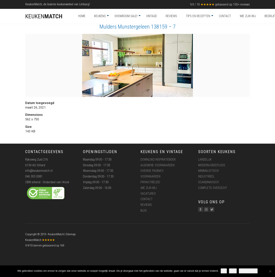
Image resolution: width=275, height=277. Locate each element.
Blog (143, 210)
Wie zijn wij (248, 16)
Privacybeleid (150, 182)
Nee (232, 270)
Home (81, 16)
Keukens (100, 16)
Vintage (151, 16)
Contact (225, 16)
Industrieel (206, 176)
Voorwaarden (150, 176)
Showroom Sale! (126, 16)
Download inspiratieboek (158, 159)
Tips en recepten (198, 16)
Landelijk (205, 159)
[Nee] (270, 271)
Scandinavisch (208, 182)
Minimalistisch (208, 171)
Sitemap (71, 234)
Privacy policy (248, 270)
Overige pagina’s (152, 171)
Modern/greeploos (211, 165)
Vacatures (148, 193)
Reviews (171, 16)
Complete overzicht (212, 188)
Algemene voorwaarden (157, 165)
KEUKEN (43, 16)
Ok (224, 270)
